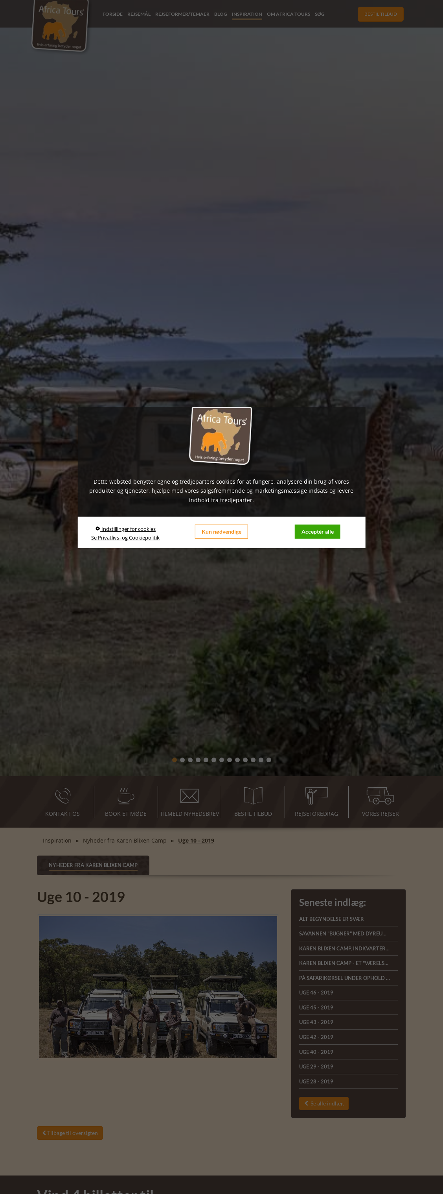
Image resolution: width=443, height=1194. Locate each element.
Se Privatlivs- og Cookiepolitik (125, 537)
